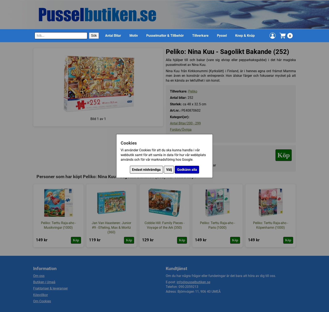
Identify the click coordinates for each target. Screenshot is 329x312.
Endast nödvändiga (146, 170)
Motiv (133, 36)
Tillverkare (200, 36)
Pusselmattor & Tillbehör (165, 36)
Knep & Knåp (245, 36)
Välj (169, 170)
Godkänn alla (187, 170)
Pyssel (222, 36)
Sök (94, 35)
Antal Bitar (113, 36)
